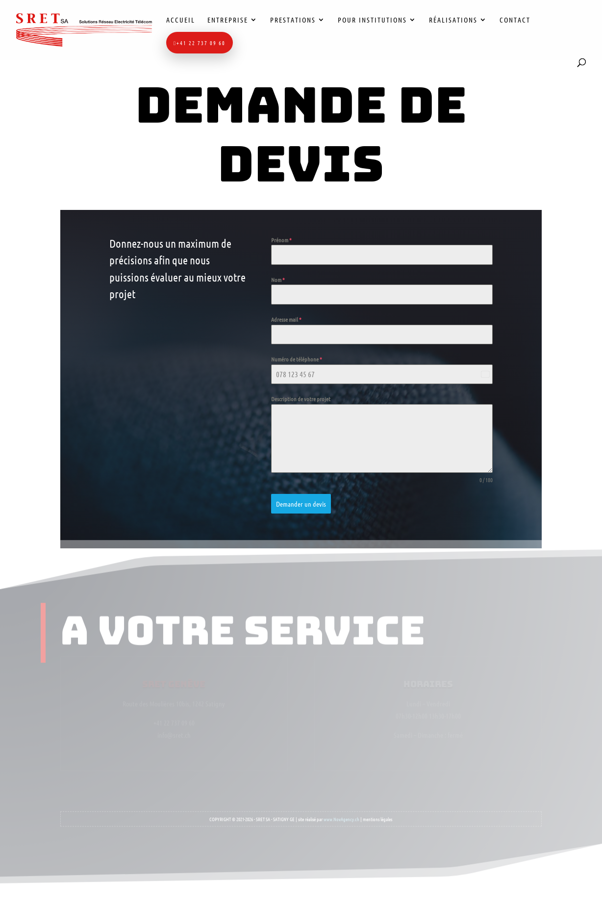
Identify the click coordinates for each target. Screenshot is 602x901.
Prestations (293, 20)
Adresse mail (286, 319)
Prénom (281, 240)
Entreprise (227, 20)
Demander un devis (301, 503)
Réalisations (453, 20)
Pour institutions (372, 20)
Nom (278, 279)
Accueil (180, 20)
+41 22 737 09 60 (200, 43)
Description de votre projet (300, 399)
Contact (515, 20)
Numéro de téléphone (296, 359)
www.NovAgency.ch (341, 815)
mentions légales (377, 815)
